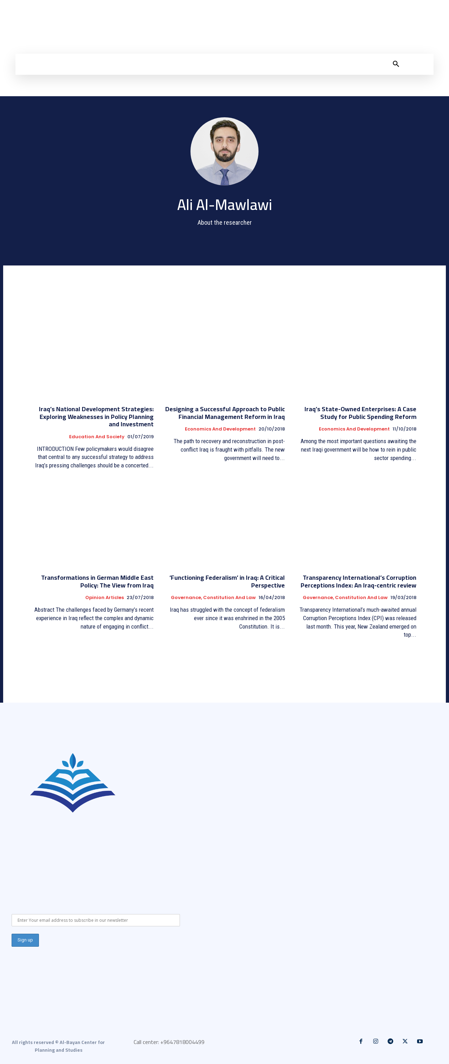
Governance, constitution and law (213, 597)
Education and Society (97, 437)
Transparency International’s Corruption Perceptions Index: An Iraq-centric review (358, 581)
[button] (396, 64)
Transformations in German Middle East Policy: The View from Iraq (97, 581)
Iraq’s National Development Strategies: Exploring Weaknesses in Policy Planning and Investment (96, 416)
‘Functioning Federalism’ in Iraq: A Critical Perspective (227, 581)
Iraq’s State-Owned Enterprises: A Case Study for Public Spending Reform (360, 412)
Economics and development (220, 429)
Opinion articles (104, 597)
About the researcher (224, 222)
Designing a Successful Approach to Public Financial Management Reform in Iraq (225, 412)
